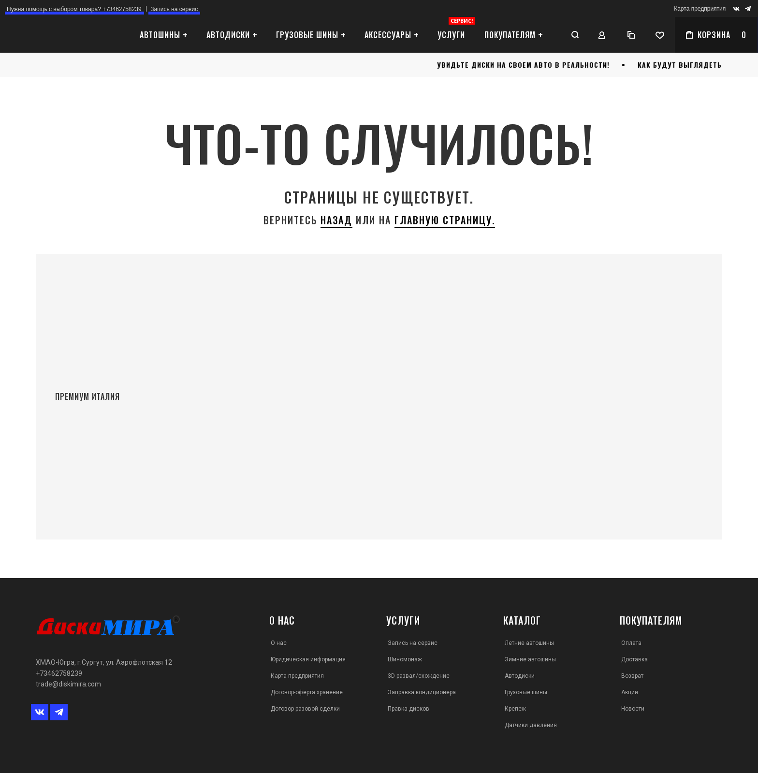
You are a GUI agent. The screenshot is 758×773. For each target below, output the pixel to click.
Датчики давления (531, 725)
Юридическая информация (308, 659)
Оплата (631, 643)
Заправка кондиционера (422, 692)
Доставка (634, 659)
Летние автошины (529, 643)
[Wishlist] (659, 35)
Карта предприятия (700, 8)
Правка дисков (408, 708)
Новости (632, 708)
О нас (279, 643)
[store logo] (60, 35)
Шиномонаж (405, 659)
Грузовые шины (526, 692)
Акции (629, 692)
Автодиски (520, 675)
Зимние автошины (530, 659)
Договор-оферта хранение (307, 692)
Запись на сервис (412, 643)
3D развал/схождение (419, 675)
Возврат (632, 675)
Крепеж (515, 708)
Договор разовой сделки (305, 708)
